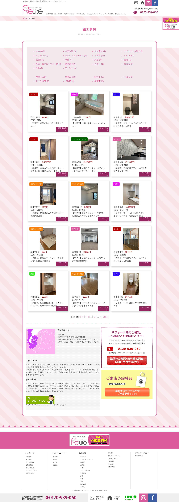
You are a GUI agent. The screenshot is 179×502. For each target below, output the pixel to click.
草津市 (65, 337)
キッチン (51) (42, 55)
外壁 (81, 476)
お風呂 (55, 459)
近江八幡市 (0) (42, 81)
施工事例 (58, 14)
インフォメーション (114, 456)
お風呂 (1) (128, 64)
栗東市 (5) (99, 81)
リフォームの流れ (106, 14)
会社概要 (49, 14)
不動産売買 (111, 467)
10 (95, 317)
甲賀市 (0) (69, 81)
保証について (120, 14)
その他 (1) (40, 51)
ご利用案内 (80, 14)
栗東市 (71, 337)
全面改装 (83, 473)
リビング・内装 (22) (133, 51)
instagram (111, 464)
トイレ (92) (129, 55)
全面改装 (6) (70, 51)
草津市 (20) (70, 77)
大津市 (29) (41, 77)
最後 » (105, 317)
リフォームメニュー (59, 453)
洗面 (81, 481)
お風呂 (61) (99, 55)
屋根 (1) (127, 60)
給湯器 (82, 462)
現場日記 (110, 453)
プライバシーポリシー (142, 453)
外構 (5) (68, 60)
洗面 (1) (39, 68)
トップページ (29, 453)
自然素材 (83, 484)
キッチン (55, 456)
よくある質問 (92, 14)
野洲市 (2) (99, 77)
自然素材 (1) (100, 51)
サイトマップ (139, 456)
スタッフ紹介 (68, 14)
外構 (81, 479)
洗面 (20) (40, 60)
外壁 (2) (98, 60)
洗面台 (55, 465)
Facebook (111, 461)
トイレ (55, 462)
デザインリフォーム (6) (76, 55)
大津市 (60, 337)
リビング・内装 (85, 470)
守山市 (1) (128, 77)
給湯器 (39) (70, 64)
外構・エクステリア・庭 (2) (48, 64)
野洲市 (83, 337)
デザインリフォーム (86, 459)
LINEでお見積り (113, 458)
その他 (82, 487)
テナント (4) (70, 68)
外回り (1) (99, 64)
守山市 (77, 337)
